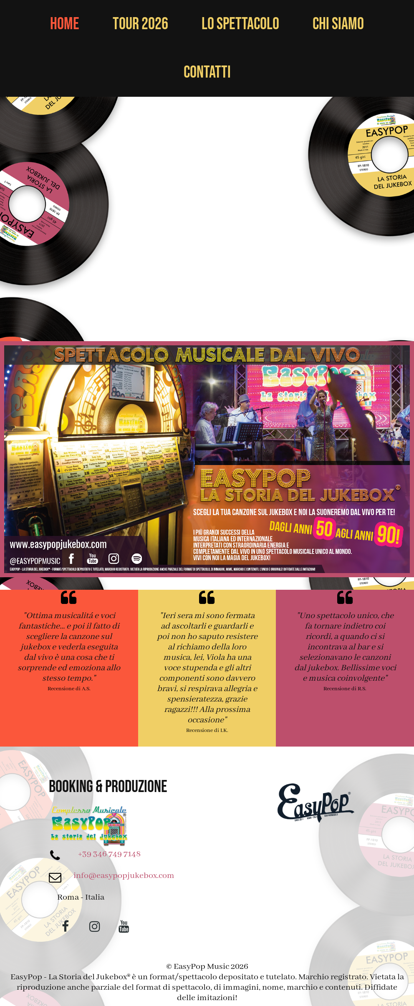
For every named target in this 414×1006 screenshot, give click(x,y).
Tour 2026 (140, 24)
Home (64, 24)
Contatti (207, 73)
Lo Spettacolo (240, 24)
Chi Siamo (338, 24)
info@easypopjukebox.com (123, 875)
